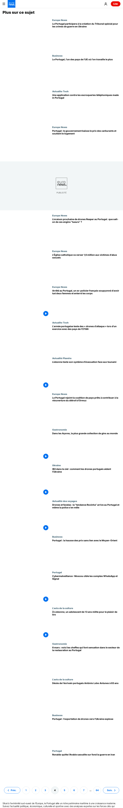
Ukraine (56, 465)
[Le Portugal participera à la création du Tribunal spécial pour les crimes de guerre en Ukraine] (86, 36)
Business (57, 55)
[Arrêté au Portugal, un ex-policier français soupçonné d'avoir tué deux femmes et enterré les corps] (86, 303)
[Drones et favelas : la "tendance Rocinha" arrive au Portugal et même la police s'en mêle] (86, 518)
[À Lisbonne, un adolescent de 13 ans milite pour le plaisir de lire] (86, 625)
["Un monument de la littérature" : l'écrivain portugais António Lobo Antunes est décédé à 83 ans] (86, 696)
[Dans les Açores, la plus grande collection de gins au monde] (86, 446)
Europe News (59, 20)
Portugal (57, 572)
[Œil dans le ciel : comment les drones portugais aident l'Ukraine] (86, 482)
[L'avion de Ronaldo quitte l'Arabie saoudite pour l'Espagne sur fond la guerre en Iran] (86, 767)
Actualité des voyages (64, 501)
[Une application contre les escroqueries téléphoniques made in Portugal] (86, 108)
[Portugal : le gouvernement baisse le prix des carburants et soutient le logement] (86, 144)
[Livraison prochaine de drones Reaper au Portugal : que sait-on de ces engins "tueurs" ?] (86, 232)
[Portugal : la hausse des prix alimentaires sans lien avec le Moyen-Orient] (86, 553)
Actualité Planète (62, 358)
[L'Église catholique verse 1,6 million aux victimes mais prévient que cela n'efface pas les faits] (86, 268)
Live (115, 3)
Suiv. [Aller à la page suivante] (109, 790)
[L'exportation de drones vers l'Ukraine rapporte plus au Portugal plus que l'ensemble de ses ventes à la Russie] (86, 732)
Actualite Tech (60, 91)
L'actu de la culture (62, 608)
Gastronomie (59, 429)
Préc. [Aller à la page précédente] (13, 790)
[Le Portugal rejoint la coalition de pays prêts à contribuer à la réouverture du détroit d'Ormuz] (86, 410)
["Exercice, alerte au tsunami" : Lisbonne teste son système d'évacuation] (86, 375)
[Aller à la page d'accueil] (11, 4)
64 (97, 790)
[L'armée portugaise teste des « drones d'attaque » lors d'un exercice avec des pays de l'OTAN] (86, 339)
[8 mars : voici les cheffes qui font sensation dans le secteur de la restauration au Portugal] (86, 660)
